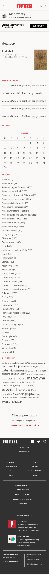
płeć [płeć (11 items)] (38, 394)
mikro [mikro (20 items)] (22, 382)
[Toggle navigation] (3, 6)
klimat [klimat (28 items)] (12, 378)
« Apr (4, 167)
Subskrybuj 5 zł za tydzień (23, 425)
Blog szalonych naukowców (16, 57)
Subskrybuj (39, 26)
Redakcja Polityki (22, 485)
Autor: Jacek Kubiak (11, 191)
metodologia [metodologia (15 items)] (7, 382)
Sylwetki (6, 340)
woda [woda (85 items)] (6, 401)
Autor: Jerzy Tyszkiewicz (14, 199)
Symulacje (7, 344)
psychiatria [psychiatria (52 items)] (10, 390)
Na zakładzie (8, 273)
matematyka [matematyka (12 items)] (21, 379)
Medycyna (7, 265)
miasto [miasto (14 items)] (16, 382)
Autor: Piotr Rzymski (12, 226)
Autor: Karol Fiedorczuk (13, 207)
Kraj (11, 471)
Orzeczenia (7, 301)
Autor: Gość (7, 183)
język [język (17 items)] (42, 374)
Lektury (5, 262)
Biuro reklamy (23, 490)
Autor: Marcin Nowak (12, 218)
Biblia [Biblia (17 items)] (12, 363)
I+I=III (5, 246)
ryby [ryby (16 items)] (21, 397)
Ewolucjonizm (8, 242)
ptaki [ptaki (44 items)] (32, 394)
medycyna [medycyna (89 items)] (36, 378)
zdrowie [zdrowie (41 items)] (17, 402)
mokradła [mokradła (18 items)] (30, 382)
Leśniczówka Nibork (10, 561)
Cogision (34, 554)
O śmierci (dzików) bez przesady (28, 85)
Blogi (35, 475)
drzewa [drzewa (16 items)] (41, 363)
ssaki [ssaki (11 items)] (30, 398)
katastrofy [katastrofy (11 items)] (5, 379)
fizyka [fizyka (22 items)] (36, 366)
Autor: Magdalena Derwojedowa (17, 214)
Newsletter (24, 448)
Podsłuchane (8, 309)
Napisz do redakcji (22, 495)
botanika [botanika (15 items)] (19, 363)
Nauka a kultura (9, 281)
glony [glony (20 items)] (23, 374)
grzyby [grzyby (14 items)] (30, 374)
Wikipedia (7, 348)
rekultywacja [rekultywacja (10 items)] (14, 398)
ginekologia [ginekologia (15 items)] (41, 371)
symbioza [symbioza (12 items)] (36, 398)
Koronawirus (11, 466)
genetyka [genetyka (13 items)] (31, 371)
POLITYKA (7, 316)
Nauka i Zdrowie (35, 471)
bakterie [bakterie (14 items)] (5, 363)
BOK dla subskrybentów (23, 499)
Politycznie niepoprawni (13, 312)
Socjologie (7, 336)
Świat (11, 475)
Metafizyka (7, 269)
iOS (19, 521)
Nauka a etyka (9, 277)
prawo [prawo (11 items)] (35, 386)
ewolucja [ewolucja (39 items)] (15, 366)
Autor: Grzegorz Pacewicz (14, 187)
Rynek (35, 462)
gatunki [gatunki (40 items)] (7, 370)
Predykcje (7, 320)
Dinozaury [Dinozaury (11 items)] (34, 363)
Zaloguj (43, 6)
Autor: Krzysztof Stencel (14, 211)
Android (24, 521)
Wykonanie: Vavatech (33, 559)
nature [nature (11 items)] (23, 386)
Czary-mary (7, 234)
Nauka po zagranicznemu (14, 289)
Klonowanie (7, 258)
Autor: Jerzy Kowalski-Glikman (17, 195)
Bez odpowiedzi (9, 230)
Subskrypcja (24, 452)
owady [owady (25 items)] (29, 385)
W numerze (11, 462)
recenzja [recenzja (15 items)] (5, 397)
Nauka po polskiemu (12, 285)
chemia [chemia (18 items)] (26, 363)
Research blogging (11, 324)
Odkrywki (6, 293)
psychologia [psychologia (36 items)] (21, 394)
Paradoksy (7, 305)
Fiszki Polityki (23, 537)
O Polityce (23, 504)
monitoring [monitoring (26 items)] (8, 385)
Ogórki (5, 297)
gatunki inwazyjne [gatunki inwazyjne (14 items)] (20, 371)
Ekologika (6, 238)
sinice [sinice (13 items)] (25, 397)
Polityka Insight (9, 558)
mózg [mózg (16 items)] (17, 385)
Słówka (5, 332)
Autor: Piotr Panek (10, 222)
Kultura (35, 466)
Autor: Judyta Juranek (12, 203)
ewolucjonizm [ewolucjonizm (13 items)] (26, 367)
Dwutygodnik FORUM (10, 554)
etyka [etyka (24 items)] (5, 366)
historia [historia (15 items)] (36, 374)
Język (5, 254)
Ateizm (5, 179)
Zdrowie (6, 352)
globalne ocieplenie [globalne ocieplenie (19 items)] (11, 374)
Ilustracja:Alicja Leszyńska (14, 250)
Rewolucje (7, 328)
